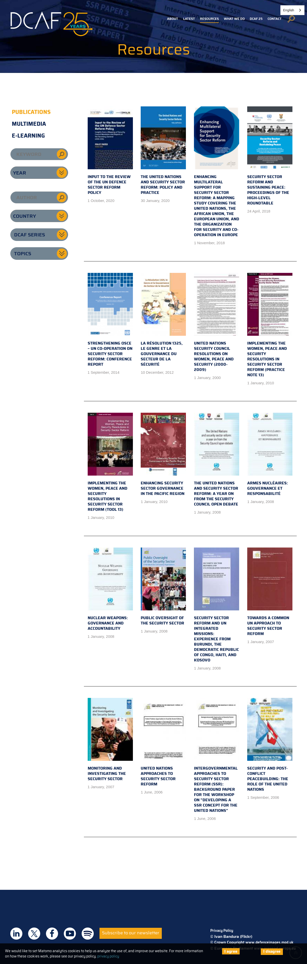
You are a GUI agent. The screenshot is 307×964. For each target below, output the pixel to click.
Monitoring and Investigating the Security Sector (110, 740)
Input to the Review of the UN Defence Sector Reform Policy (110, 151)
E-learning (28, 136)
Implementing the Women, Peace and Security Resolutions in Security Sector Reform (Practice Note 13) (269, 325)
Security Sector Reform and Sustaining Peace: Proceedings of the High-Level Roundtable (269, 156)
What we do (234, 18)
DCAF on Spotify (88, 934)
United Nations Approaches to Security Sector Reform (163, 742)
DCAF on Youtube (70, 934)
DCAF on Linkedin (16, 934)
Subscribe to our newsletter (130, 932)
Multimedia (29, 124)
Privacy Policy (221, 930)
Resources (209, 18)
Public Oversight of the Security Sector (163, 587)
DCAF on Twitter (34, 934)
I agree (230, 951)
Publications (31, 112)
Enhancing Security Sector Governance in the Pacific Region (163, 455)
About (172, 18)
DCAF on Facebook (52, 934)
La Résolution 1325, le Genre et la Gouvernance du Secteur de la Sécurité (163, 320)
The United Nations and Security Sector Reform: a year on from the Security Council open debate (216, 460)
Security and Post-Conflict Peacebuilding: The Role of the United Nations (269, 745)
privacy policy (108, 956)
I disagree (271, 951)
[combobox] (292, 10)
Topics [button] (22, 253)
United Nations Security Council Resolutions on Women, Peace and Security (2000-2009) (216, 323)
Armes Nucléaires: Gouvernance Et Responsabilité (269, 455)
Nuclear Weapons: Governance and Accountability (110, 590)
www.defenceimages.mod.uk (269, 942)
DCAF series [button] (29, 235)
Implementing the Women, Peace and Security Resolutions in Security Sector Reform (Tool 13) (110, 463)
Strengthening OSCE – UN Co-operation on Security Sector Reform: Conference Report (110, 320)
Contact (275, 18)
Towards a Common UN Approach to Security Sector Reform (269, 592)
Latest (189, 18)
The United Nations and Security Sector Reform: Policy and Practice (163, 151)
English (288, 10)
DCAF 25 (256, 18)
